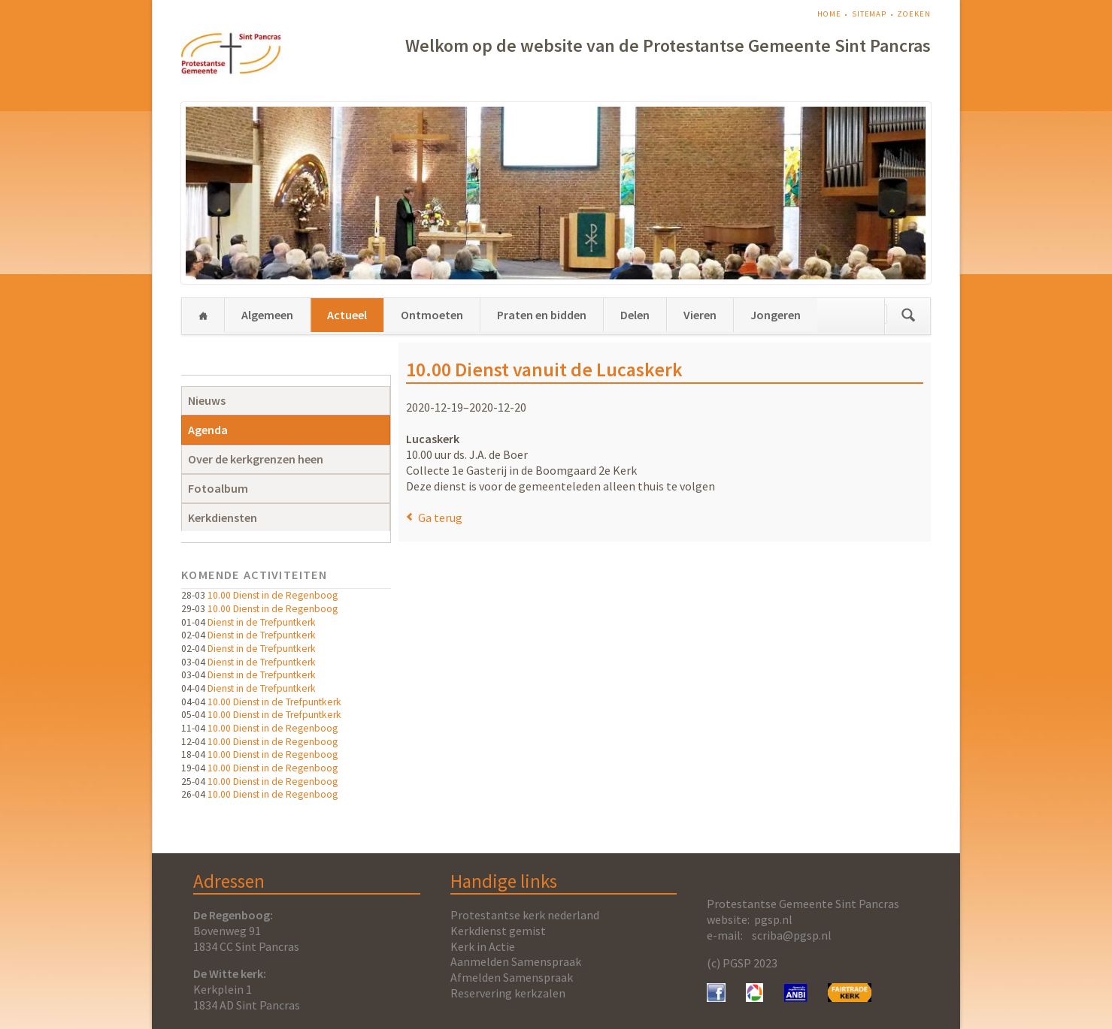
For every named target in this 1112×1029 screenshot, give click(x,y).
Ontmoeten (432, 314)
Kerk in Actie (482, 946)
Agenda (208, 429)
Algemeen (267, 314)
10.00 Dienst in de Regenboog (273, 595)
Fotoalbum (218, 488)
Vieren (700, 314)
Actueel (347, 314)
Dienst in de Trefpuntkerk (262, 622)
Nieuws (207, 400)
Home (829, 14)
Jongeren (775, 314)
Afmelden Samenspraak (511, 977)
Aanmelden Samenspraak (515, 961)
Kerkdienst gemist (498, 930)
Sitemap (869, 14)
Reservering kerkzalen (507, 992)
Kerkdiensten (222, 517)
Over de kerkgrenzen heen (255, 458)
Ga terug (440, 517)
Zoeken (913, 14)
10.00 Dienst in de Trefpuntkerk (274, 702)
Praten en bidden (541, 314)
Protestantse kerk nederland (524, 914)
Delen (635, 314)
